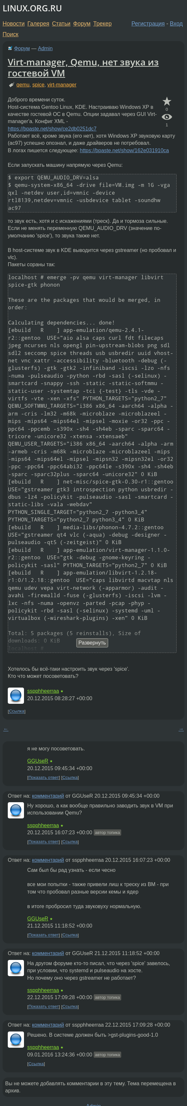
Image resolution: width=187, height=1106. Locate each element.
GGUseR (37, 761)
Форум (81, 23)
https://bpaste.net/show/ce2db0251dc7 (52, 128)
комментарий (48, 796)
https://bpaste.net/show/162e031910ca (124, 150)
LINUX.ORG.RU (32, 8)
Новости (14, 23)
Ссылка (16, 711)
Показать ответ (44, 777)
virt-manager (61, 84)
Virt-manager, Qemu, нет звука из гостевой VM (83, 67)
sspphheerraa (43, 691)
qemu (23, 84)
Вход (176, 23)
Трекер (102, 23)
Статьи (61, 23)
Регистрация (148, 23)
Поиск (10, 34)
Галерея (38, 23)
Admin (45, 48)
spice (38, 84)
